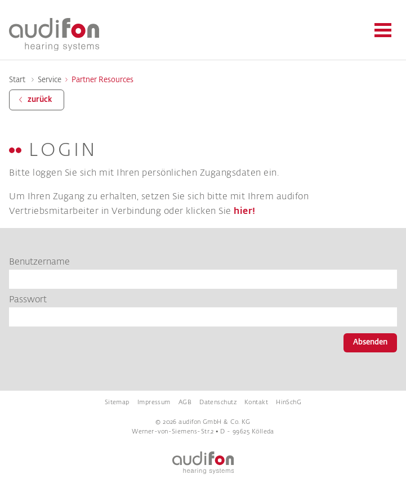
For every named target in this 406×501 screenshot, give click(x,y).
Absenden (370, 342)
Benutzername (39, 262)
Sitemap (117, 402)
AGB (185, 402)
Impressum (154, 402)
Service (49, 80)
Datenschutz (218, 402)
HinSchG (288, 402)
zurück (40, 100)
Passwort (28, 300)
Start (17, 80)
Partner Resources (102, 80)
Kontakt (256, 402)
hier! (245, 211)
